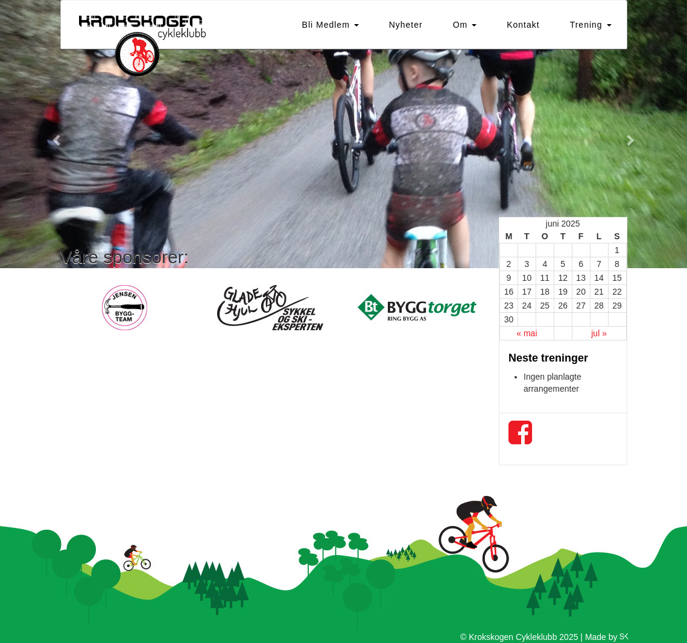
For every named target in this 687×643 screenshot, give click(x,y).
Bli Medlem (330, 25)
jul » (599, 333)
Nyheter (406, 25)
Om (464, 25)
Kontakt (523, 25)
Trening (591, 25)
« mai (526, 333)
